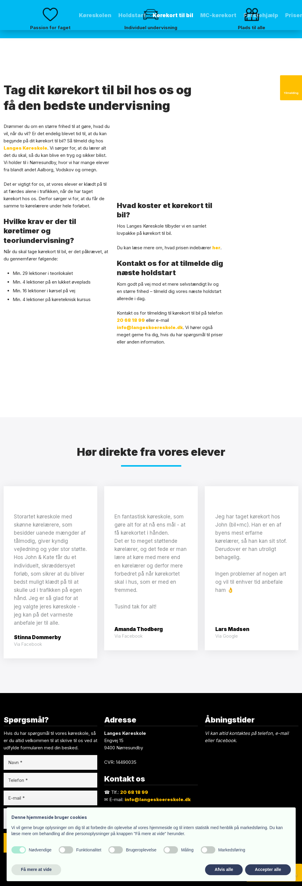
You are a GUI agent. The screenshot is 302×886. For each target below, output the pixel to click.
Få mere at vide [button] (36, 869)
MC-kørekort (218, 15)
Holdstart (132, 15)
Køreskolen (95, 15)
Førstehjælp (261, 15)
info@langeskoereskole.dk (150, 327)
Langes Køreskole (25, 148)
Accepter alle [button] (268, 869)
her (216, 247)
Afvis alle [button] (224, 869)
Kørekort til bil (173, 15)
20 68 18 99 (131, 320)
